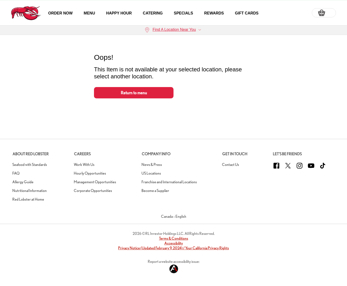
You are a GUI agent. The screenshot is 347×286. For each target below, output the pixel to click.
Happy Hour (119, 13)
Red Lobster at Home (28, 199)
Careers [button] (82, 154)
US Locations (151, 173)
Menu (89, 13)
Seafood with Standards (29, 164)
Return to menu (134, 92)
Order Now (60, 13)
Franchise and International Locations (169, 182)
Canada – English (173, 216)
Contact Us (230, 164)
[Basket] (324, 12)
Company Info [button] (156, 154)
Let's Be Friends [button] (287, 154)
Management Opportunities (95, 182)
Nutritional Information (29, 190)
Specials (183, 13)
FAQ (16, 173)
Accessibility (173, 243)
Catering (153, 13)
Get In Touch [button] (234, 154)
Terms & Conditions (173, 238)
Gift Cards (247, 13)
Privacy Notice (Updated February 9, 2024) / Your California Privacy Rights (173, 248)
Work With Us (84, 164)
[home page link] (26, 13)
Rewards (214, 13)
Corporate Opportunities (93, 190)
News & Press (151, 164)
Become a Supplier (155, 190)
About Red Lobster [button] (31, 154)
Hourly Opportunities (90, 173)
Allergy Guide (22, 182)
